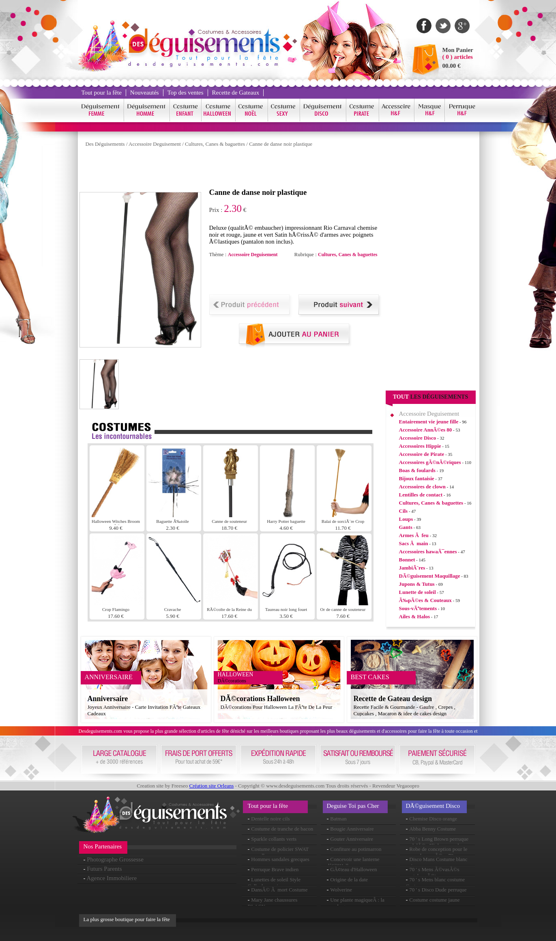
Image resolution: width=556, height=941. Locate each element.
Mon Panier (457, 50)
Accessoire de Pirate (421, 454)
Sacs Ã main (413, 543)
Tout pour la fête (102, 92)
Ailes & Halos (414, 616)
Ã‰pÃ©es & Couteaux (425, 600)
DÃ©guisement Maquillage (429, 576)
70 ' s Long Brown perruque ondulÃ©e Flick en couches (437, 842)
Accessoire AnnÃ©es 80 (425, 430)
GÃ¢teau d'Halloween (353, 869)
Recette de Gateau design (393, 699)
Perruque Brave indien (274, 869)
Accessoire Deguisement (155, 144)
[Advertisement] (227, 169)
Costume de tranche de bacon (282, 829)
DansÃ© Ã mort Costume (279, 890)
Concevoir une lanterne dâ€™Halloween (353, 862)
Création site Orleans (211, 786)
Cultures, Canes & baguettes (215, 144)
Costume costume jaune (434, 900)
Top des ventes (185, 92)
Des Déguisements (105, 144)
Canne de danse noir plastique (280, 144)
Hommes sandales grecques (280, 859)
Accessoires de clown (422, 486)
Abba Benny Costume (432, 829)
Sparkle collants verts (273, 839)
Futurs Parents (104, 868)
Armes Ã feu (414, 535)
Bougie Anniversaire (352, 829)
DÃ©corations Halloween (260, 699)
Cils (403, 511)
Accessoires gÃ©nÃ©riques (430, 462)
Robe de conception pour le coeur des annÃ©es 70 (437, 852)
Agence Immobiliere (111, 878)
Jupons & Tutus (417, 584)
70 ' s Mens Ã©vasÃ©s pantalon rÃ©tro (432, 872)
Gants (405, 527)
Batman (338, 819)
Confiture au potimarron (355, 849)
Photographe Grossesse (115, 859)
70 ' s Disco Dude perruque (437, 890)
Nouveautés (144, 92)
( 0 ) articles (457, 57)
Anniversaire (108, 699)
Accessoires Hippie (420, 446)
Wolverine (341, 890)
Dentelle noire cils (270, 819)
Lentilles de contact (421, 495)
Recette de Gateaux (236, 92)
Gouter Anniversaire (351, 839)
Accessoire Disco (417, 438)
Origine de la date (349, 879)
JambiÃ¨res (412, 568)
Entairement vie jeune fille (429, 422)
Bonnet (407, 560)
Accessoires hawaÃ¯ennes (428, 551)
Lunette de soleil (417, 592)
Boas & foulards (417, 470)
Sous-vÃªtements (418, 608)
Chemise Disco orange (433, 819)
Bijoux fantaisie (416, 478)
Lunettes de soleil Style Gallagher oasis (274, 882)
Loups (406, 519)
